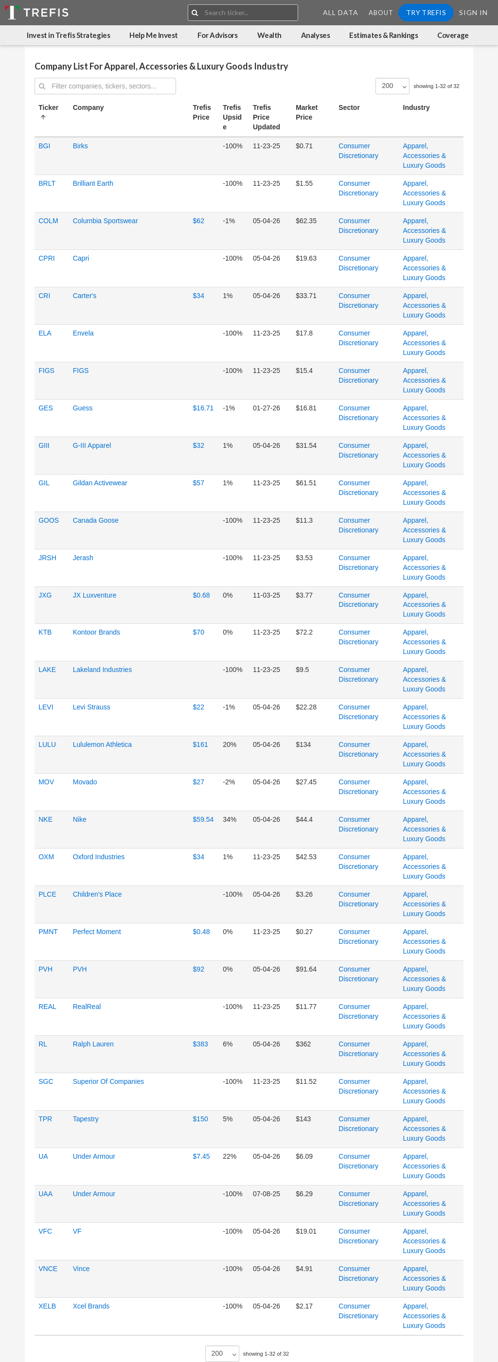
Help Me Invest (153, 35)
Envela (83, 333)
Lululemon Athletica (102, 744)
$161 (200, 744)
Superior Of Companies (108, 1081)
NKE (45, 819)
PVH (45, 969)
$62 (198, 221)
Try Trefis (426, 12)
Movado (85, 782)
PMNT (48, 932)
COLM (48, 221)
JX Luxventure (95, 595)
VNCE (47, 1269)
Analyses (315, 35)
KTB (45, 632)
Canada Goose (96, 520)
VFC (45, 1231)
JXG (45, 595)
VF (77, 1231)
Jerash (83, 558)
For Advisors (217, 35)
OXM (46, 857)
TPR (45, 1119)
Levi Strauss (91, 707)
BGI (44, 146)
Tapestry (86, 1119)
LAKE (47, 669)
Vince (81, 1269)
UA (43, 1156)
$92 (198, 969)
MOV (46, 782)
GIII (44, 445)
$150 (200, 1119)
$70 (198, 632)
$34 (198, 296)
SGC (45, 1081)
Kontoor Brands (96, 632)
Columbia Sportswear (105, 221)
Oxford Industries (99, 857)
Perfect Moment (97, 932)
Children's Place (97, 894)
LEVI (45, 707)
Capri (81, 258)
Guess (82, 408)
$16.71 (203, 408)
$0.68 (201, 595)
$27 (198, 782)
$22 (198, 707)
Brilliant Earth (93, 183)
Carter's (85, 296)
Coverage (452, 35)
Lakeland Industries (102, 669)
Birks (80, 146)
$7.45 (201, 1156)
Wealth (269, 35)
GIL (44, 483)
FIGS (46, 370)
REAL (47, 1006)
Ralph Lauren (93, 1044)
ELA (44, 333)
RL (42, 1044)
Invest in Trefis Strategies (68, 35)
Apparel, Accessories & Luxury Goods (424, 155)
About (381, 13)
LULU (47, 744)
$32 (198, 445)
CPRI (46, 258)
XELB (47, 1306)
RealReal (87, 1006)
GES (45, 408)
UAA (45, 1194)
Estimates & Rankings (383, 35)
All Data (340, 12)
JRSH (47, 558)
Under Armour (94, 1156)
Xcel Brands (91, 1306)
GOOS (48, 520)
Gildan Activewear (100, 483)
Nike (80, 819)
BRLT (46, 183)
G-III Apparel (92, 445)
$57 (198, 483)
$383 (200, 1044)
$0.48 (201, 932)
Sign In (473, 12)
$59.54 (203, 819)
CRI (44, 296)
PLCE (47, 894)
